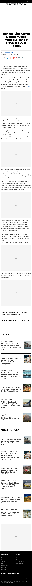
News (16, 30)
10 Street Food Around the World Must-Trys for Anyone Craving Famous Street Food (11, 390)
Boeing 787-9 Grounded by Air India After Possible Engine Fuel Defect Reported (10, 471)
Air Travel (13, 480)
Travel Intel (4, 569)
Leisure (11, 385)
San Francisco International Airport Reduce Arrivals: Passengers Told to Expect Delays (11, 375)
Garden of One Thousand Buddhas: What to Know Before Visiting (10, 514)
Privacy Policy (19, 563)
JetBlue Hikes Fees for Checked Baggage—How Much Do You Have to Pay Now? (10, 404)
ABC (28, 86)
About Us (18, 557)
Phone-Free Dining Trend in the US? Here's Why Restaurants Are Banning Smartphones (11, 361)
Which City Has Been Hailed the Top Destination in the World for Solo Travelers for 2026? (11, 346)
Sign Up (27, 579)
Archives (3, 557)
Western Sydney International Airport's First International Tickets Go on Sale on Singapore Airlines (11, 500)
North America (14, 509)
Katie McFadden (8, 52)
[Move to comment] (22, 57)
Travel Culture (13, 356)
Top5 (2, 563)
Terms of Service (20, 561)
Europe (11, 341)
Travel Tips (3, 567)
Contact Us (18, 559)
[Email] (19, 57)
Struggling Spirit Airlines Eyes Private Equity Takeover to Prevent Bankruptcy (10, 485)
